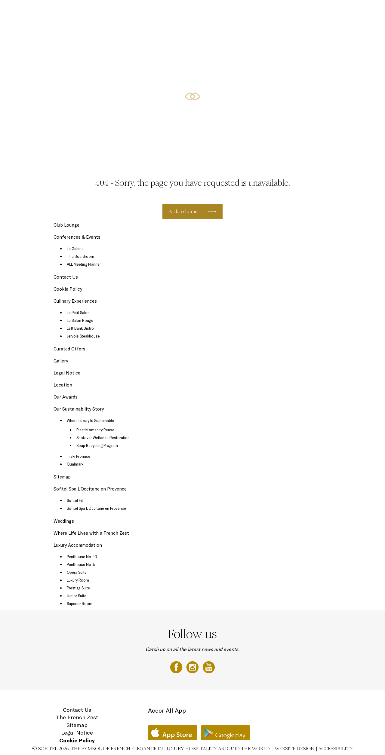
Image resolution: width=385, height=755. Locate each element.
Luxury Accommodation (98, 11)
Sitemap (62, 477)
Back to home (183, 211)
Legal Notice (67, 373)
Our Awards (66, 397)
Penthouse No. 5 (81, 564)
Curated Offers (188, 11)
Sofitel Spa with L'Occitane (284, 11)
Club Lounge (66, 225)
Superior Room (79, 603)
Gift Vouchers (330, 11)
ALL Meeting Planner (84, 264)
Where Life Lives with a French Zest (91, 533)
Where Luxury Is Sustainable (90, 420)
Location (357, 11)
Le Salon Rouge (80, 320)
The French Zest (77, 717)
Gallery (61, 361)
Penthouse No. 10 (82, 556)
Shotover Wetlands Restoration (103, 437)
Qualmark (75, 464)
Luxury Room (78, 580)
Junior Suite (76, 595)
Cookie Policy (68, 289)
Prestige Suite (78, 587)
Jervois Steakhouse (83, 336)
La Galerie (75, 248)
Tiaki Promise (78, 456)
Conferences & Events (230, 11)
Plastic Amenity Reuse (95, 429)
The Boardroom (80, 256)
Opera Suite (77, 572)
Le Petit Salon (78, 312)
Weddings (64, 521)
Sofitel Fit (75, 500)
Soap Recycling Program (97, 445)
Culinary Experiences (147, 11)
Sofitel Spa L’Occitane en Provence (90, 489)
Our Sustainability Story (79, 409)
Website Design (295, 748)
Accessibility (335, 748)
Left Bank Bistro (80, 328)
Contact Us (66, 277)
